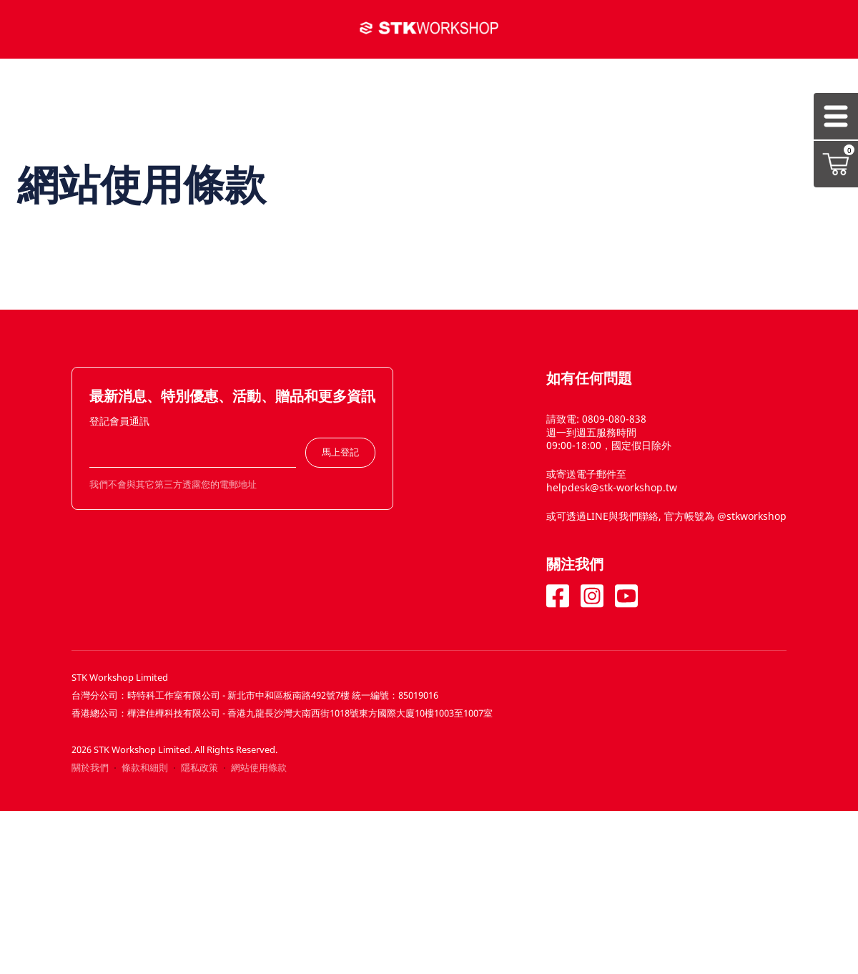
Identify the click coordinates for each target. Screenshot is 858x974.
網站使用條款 (259, 768)
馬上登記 (340, 452)
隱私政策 (199, 768)
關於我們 (90, 768)
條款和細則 (145, 768)
